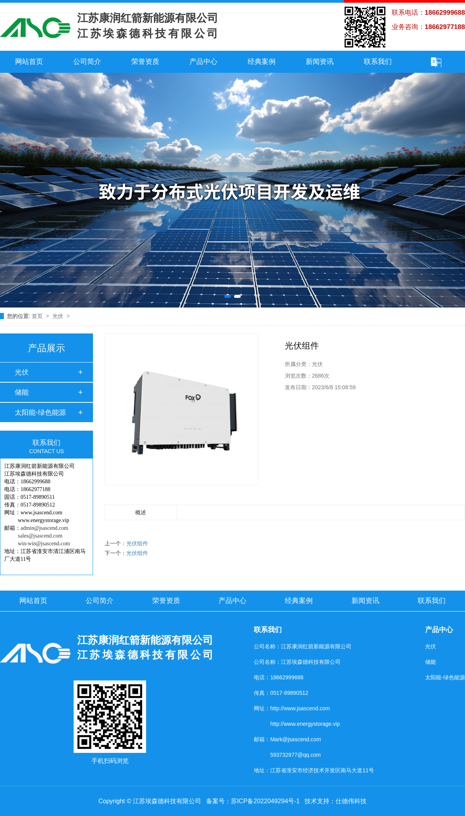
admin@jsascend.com (44, 528)
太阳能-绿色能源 (40, 412)
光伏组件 (137, 543)
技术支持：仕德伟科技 (336, 801)
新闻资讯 (320, 61)
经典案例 (262, 61)
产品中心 (203, 61)
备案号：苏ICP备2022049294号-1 (253, 801)
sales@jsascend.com (40, 536)
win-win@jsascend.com (44, 543)
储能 (22, 392)
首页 (38, 316)
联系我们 (378, 61)
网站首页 (29, 61)
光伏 (58, 316)
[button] (227, 296)
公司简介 (87, 61)
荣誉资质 (145, 61)
